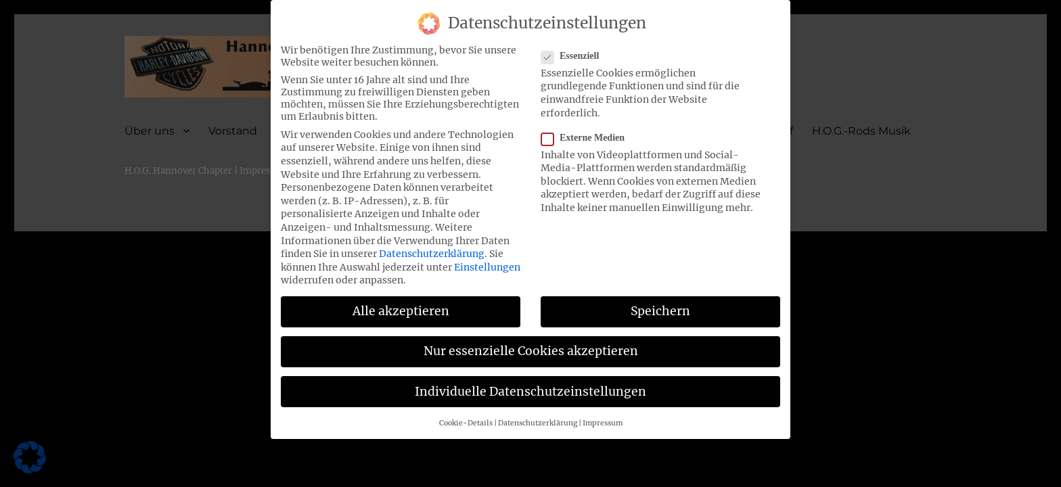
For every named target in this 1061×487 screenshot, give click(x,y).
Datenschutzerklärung (431, 246)
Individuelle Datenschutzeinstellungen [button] (530, 384)
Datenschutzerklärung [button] (537, 415)
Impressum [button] (603, 415)
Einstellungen (487, 260)
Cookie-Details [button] (466, 415)
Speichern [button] (660, 304)
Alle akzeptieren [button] (401, 304)
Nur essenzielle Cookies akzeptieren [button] (531, 344)
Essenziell (574, 48)
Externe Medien (587, 130)
